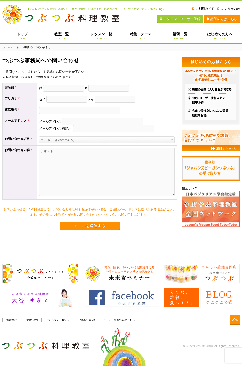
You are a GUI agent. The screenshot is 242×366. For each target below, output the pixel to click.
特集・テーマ (140, 35)
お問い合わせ (87, 320)
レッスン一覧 (101, 35)
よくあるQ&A (228, 8)
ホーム (6, 47)
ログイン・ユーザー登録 (180, 18)
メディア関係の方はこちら (119, 320)
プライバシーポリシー (58, 320)
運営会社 (11, 320)
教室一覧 (61, 35)
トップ (22, 35)
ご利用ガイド (203, 8)
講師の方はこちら (222, 18)
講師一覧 (180, 35)
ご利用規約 (31, 320)
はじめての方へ (220, 35)
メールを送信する (89, 226)
